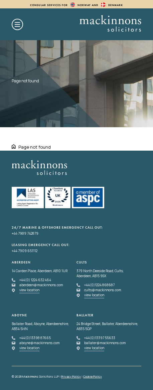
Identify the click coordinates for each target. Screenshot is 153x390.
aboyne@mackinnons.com (39, 342)
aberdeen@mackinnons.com (41, 285)
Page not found (34, 147)
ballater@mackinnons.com (105, 342)
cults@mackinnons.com (102, 290)
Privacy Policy (71, 376)
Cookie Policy (92, 376)
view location (29, 290)
